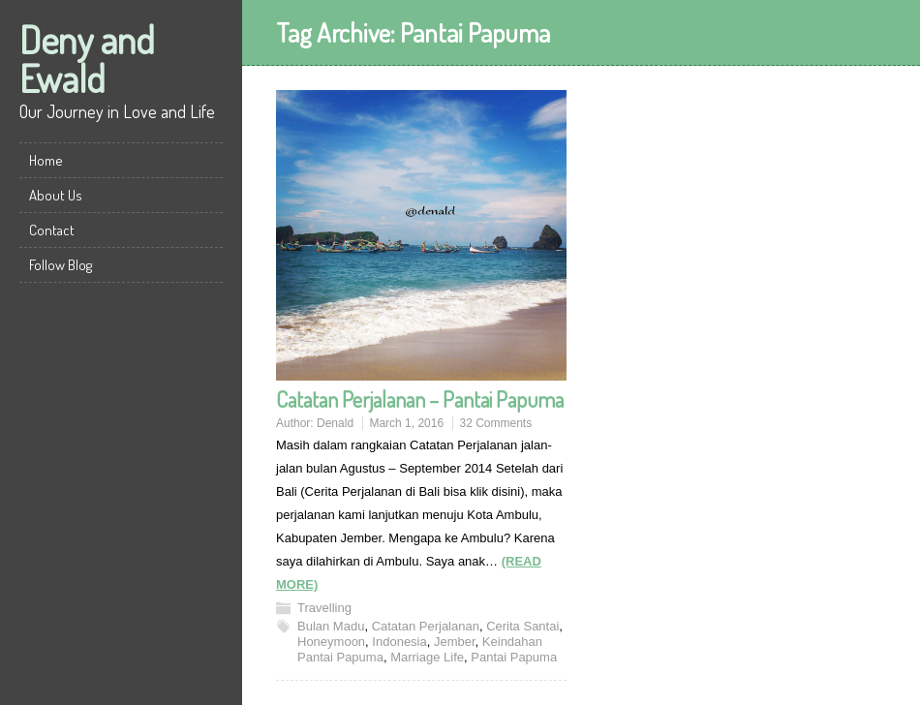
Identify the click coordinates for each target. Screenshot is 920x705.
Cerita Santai (522, 626)
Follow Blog (60, 265)
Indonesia (399, 641)
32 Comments (495, 423)
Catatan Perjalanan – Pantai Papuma (420, 399)
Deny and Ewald (87, 58)
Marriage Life (427, 657)
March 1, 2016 (406, 423)
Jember (454, 641)
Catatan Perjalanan (425, 626)
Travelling (324, 607)
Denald (335, 423)
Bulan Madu (330, 626)
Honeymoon (331, 641)
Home (46, 160)
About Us (55, 195)
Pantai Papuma (514, 657)
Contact (52, 230)
